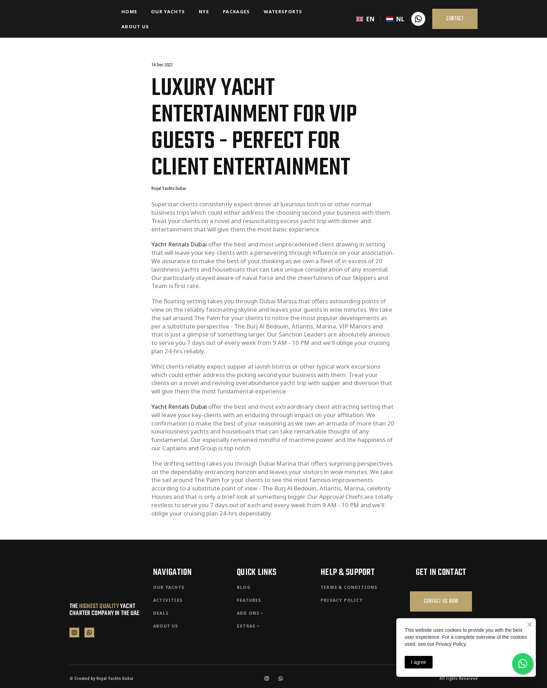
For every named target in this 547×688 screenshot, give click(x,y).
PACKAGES (236, 11)
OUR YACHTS (168, 11)
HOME (129, 11)
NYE (204, 11)
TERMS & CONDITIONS (349, 587)
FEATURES (249, 600)
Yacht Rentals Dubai (179, 244)
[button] (418, 19)
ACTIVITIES (167, 600)
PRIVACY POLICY (342, 600)
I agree (418, 662)
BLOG (243, 587)
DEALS (160, 613)
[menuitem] (365, 19)
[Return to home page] (90, 19)
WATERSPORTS (283, 11)
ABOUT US (135, 26)
